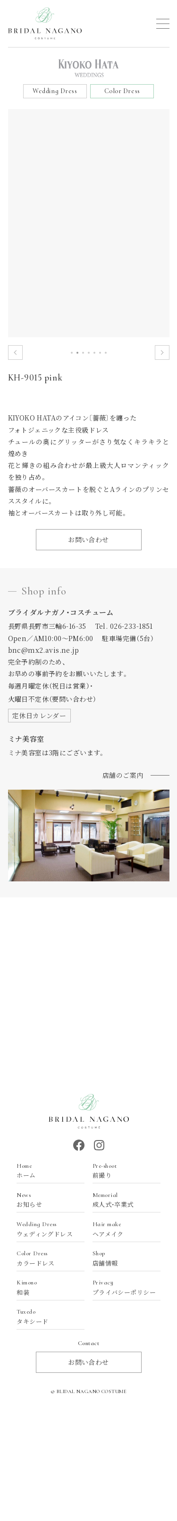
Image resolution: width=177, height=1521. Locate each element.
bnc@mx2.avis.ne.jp (43, 650)
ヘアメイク (122, 1229)
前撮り (122, 1171)
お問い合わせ (88, 539)
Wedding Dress (55, 91)
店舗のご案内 (122, 775)
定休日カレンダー (39, 715)
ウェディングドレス (46, 1229)
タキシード (46, 1316)
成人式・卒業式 (122, 1200)
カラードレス (46, 1258)
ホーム (46, 1171)
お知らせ (46, 1200)
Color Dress (122, 91)
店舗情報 (122, 1258)
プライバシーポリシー (124, 1287)
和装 (46, 1287)
